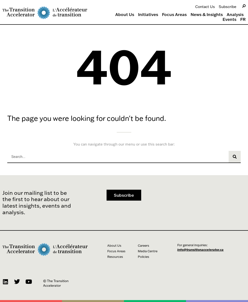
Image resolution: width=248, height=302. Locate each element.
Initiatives (148, 14)
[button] (124, 195)
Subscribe (227, 6)
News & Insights (207, 14)
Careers (143, 245)
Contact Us (205, 6)
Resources (115, 257)
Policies (143, 257)
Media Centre (147, 251)
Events (229, 19)
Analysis (235, 14)
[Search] (244, 6)
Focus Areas (174, 14)
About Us (124, 14)
